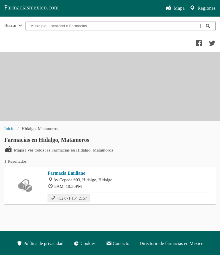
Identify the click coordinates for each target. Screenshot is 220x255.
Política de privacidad (40, 243)
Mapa (175, 8)
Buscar (13, 26)
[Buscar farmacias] (208, 26)
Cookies (84, 243)
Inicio (9, 128)
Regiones (202, 8)
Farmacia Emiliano (66, 173)
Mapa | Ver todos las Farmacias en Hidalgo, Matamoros (58, 149)
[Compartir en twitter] (211, 41)
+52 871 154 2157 (68, 197)
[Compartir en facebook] (198, 41)
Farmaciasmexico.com (31, 7)
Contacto (117, 243)
